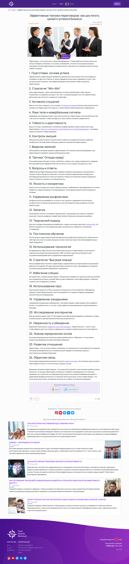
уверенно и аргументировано (59, 327)
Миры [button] (54, 4)
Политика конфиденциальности (30, 548)
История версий (24, 550)
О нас (9, 548)
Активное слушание (69, 105)
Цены (20, 552)
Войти (117, 4)
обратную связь (71, 361)
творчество (90, 224)
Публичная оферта (25, 545)
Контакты (10, 550)
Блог (61, 4)
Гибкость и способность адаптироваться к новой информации (64, 129)
